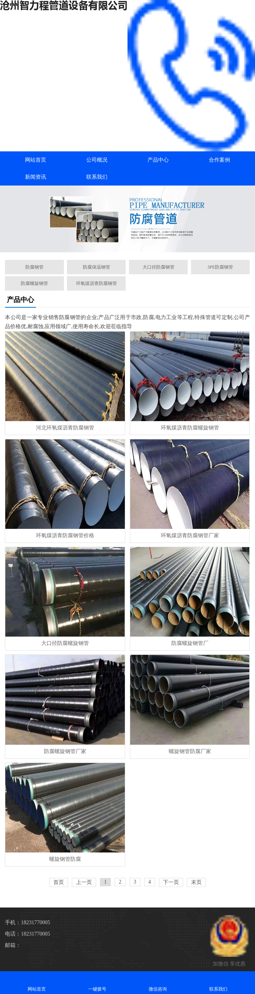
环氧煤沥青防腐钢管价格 (65, 535)
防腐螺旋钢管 (34, 283)
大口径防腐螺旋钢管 (65, 643)
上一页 (84, 882)
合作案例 (219, 160)
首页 (58, 882)
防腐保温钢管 (96, 267)
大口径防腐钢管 (158, 267)
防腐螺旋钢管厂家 (65, 751)
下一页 (171, 882)
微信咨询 (158, 982)
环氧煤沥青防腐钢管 (96, 283)
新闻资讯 (35, 177)
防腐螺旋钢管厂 (189, 643)
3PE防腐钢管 (220, 267)
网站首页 (35, 160)
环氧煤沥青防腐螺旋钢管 (190, 428)
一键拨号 (97, 982)
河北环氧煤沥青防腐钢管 (65, 428)
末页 (196, 882)
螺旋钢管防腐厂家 (190, 751)
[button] (127, 245)
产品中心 (158, 160)
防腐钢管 (34, 267)
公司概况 (96, 160)
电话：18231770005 (27, 934)
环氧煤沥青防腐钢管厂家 (190, 535)
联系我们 (96, 177)
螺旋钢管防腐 (65, 859)
